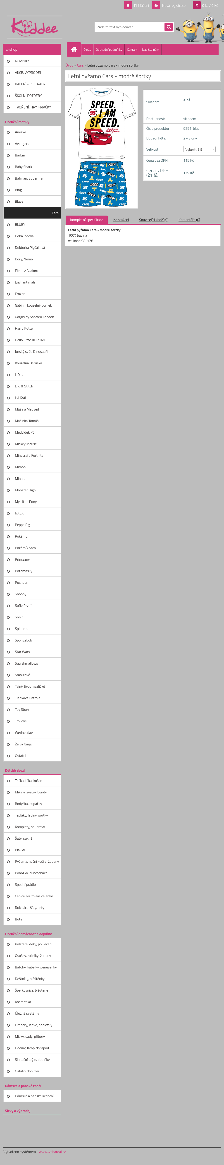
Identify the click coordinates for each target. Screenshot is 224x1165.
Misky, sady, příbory (30, 1036)
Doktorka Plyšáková (30, 247)
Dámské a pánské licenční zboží (34, 1097)
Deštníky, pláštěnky (30, 978)
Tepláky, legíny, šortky (31, 815)
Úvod (70, 65)
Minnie (20, 478)
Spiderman (23, 628)
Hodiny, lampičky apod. (32, 1048)
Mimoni (20, 467)
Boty (18, 919)
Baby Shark (23, 166)
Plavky (20, 850)
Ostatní (20, 755)
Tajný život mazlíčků (30, 686)
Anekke (20, 132)
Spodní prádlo (25, 884)
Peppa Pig (22, 524)
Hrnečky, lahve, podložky (33, 1025)
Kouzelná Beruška (28, 363)
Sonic (19, 617)
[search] (168, 27)
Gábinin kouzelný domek (33, 305)
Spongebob (23, 640)
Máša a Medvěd (27, 409)
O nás (87, 49)
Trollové (21, 721)
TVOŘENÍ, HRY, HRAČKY (33, 107)
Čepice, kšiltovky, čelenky (34, 896)
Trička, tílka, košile (28, 780)
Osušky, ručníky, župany (33, 955)
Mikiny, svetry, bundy (31, 792)
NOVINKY (22, 61)
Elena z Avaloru (26, 270)
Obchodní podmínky (109, 49)
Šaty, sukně (23, 838)
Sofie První (23, 605)
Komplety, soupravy (30, 826)
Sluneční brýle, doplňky (32, 1059)
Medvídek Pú (25, 432)
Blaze (19, 201)
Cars (55, 213)
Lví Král (20, 397)
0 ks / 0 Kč (210, 5)
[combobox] (199, 149)
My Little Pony (26, 501)
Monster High (25, 490)
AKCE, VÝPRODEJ (28, 72)
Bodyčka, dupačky (28, 803)
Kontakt (132, 49)
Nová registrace (173, 5)
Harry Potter (24, 328)
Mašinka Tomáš (26, 420)
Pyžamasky (23, 571)
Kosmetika (23, 1001)
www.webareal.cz (52, 1151)
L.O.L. (19, 374)
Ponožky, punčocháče (31, 873)
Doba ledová (24, 236)
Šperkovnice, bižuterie (31, 990)
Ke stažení (121, 219)
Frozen (20, 293)
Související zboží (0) (153, 219)
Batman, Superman (29, 178)
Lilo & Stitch (24, 386)
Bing (18, 189)
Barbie (20, 155)
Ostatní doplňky (27, 1071)
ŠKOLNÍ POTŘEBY (28, 95)
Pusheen (21, 582)
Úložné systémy (27, 1013)
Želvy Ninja (23, 744)
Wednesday (24, 732)
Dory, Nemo (24, 259)
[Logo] (34, 27)
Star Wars (22, 651)
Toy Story (22, 709)
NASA (19, 513)
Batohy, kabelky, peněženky (36, 967)
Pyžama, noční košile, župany (37, 861)
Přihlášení (141, 5)
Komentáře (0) (189, 219)
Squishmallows (26, 663)
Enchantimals (25, 282)
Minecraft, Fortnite (29, 455)
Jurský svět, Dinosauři (31, 351)
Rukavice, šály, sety (29, 907)
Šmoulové (22, 674)
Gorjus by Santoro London (34, 316)
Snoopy (20, 594)
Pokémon (22, 536)
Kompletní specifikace (86, 219)
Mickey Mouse (26, 444)
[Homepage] (76, 49)
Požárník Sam (25, 547)
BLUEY (20, 224)
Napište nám (150, 49)
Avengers (22, 143)
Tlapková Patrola (27, 698)
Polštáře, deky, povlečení (33, 944)
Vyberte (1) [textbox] (193, 149)
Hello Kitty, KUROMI (30, 340)
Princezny (22, 559)
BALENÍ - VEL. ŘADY (30, 84)
